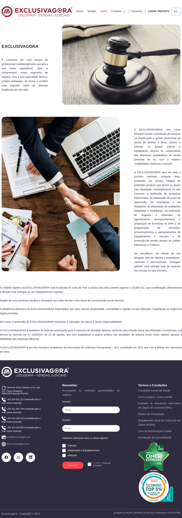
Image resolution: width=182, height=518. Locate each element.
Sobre (103, 11)
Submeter (72, 465)
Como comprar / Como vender (155, 397)
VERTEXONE (173, 513)
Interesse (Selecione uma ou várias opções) (85, 438)
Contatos (116, 11)
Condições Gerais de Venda (154, 390)
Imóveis (72, 445)
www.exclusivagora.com (17, 444)
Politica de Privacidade (151, 414)
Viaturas (72, 455)
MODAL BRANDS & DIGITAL (140, 513)
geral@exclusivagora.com (18, 437)
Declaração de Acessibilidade (155, 437)
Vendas (91, 11)
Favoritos (135, 11)
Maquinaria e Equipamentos (83, 450)
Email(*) (66, 420)
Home (79, 11)
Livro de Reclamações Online (155, 431)
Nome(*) (66, 401)
